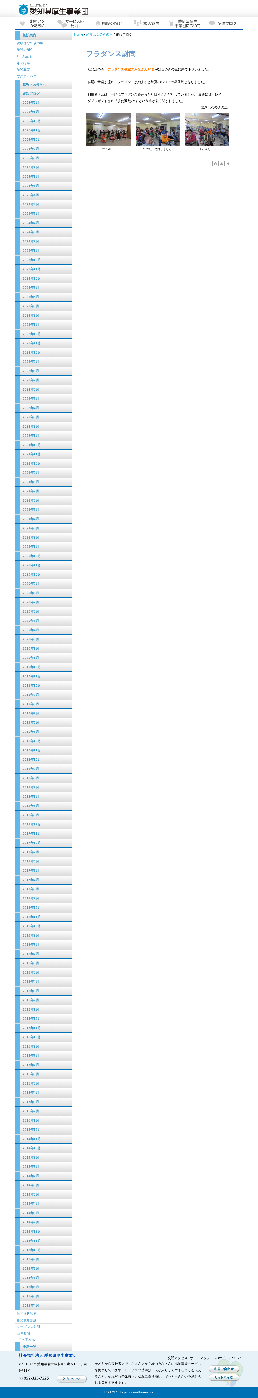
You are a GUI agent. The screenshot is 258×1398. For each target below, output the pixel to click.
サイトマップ (200, 1358)
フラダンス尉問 (28, 1327)
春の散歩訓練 (27, 1320)
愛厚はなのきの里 (99, 34)
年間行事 (23, 63)
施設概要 (23, 70)
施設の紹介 (25, 49)
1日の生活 (24, 56)
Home (78, 34)
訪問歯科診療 (27, 1313)
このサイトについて (227, 1358)
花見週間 (23, 1334)
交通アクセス (27, 76)
